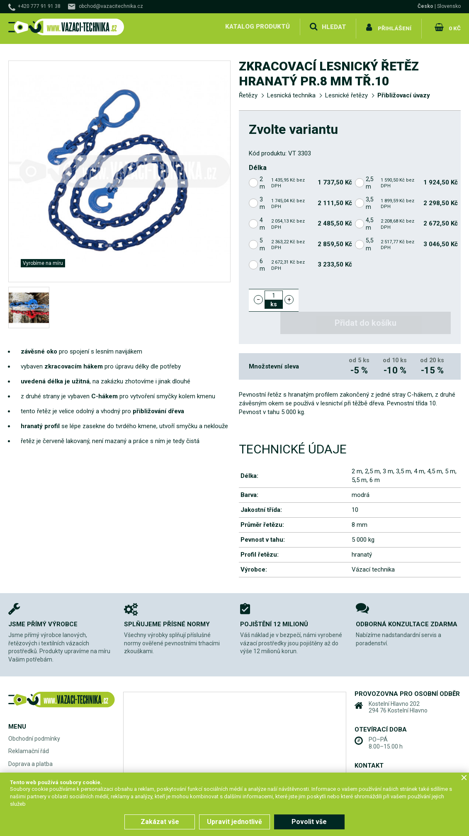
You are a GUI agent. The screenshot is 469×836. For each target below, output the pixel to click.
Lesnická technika (291, 92)
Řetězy (248, 92)
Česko (425, 6)
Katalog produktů (256, 26)
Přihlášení (395, 26)
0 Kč (454, 26)
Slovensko (449, 6)
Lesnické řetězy (346, 92)
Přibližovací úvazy (403, 92)
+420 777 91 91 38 (39, 6)
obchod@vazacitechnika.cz (111, 6)
